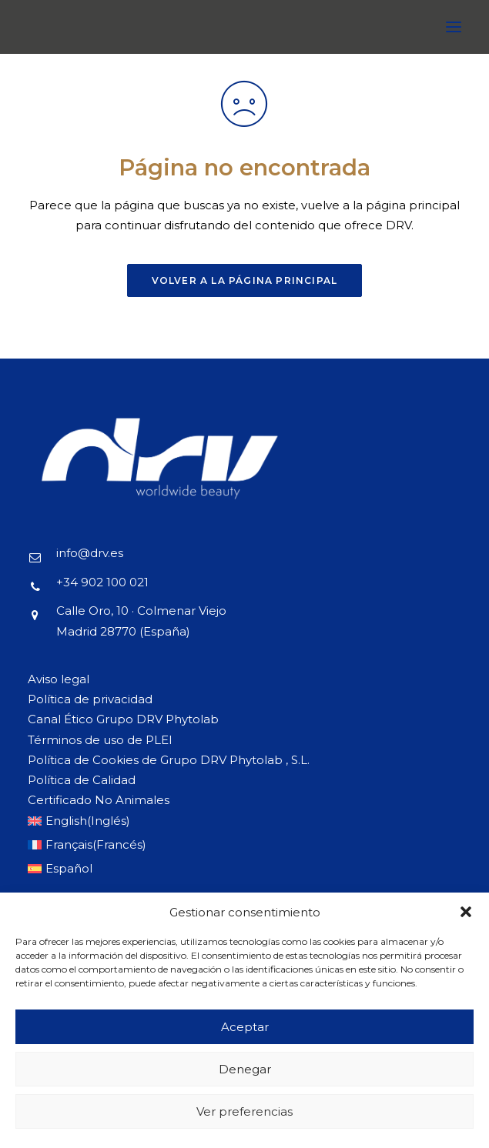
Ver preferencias (244, 1111)
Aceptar (245, 1027)
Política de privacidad (90, 699)
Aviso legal (58, 679)
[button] (466, 911)
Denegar (245, 1069)
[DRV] (50, 27)
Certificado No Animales (98, 800)
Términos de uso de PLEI (100, 740)
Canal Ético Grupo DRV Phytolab (123, 719)
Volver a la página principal (245, 280)
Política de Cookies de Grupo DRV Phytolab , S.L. (169, 760)
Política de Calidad (82, 780)
